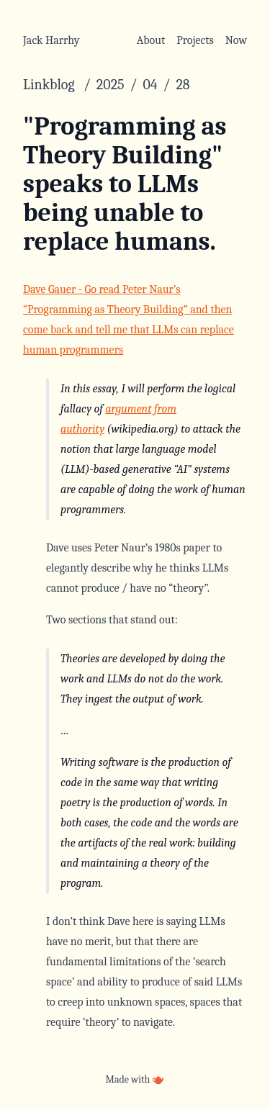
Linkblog (50, 84)
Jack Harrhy (51, 40)
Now (236, 40)
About (151, 40)
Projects (195, 40)
